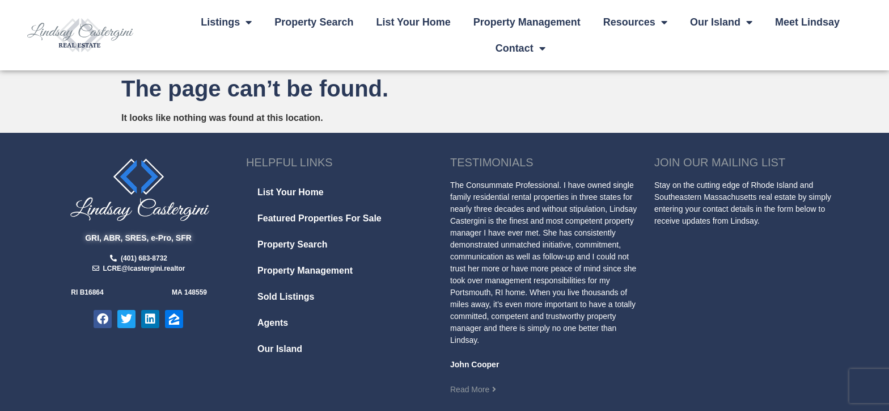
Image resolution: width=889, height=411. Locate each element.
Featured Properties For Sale (319, 218)
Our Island (721, 22)
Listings (226, 22)
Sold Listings (285, 296)
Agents (272, 323)
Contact (520, 48)
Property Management (527, 22)
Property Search (313, 22)
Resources (635, 22)
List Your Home (413, 22)
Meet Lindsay (807, 22)
